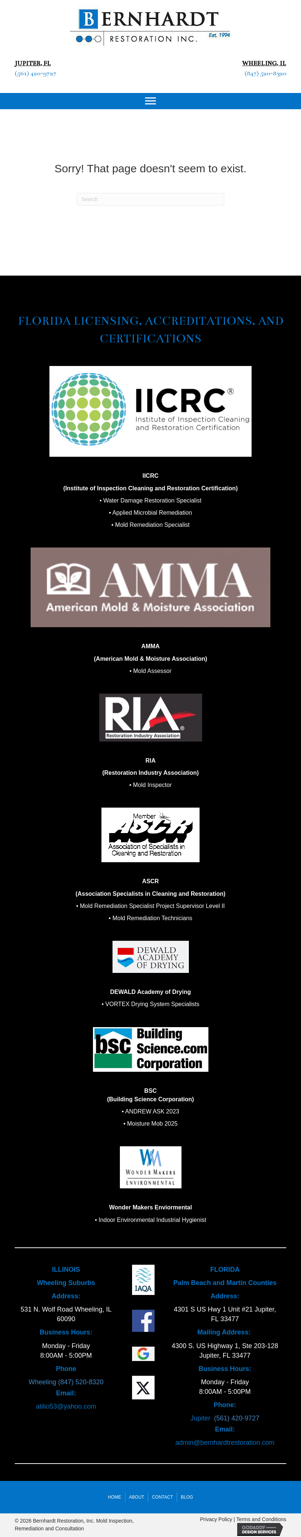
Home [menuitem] (114, 1497)
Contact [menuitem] (162, 1497)
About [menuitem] (136, 1497)
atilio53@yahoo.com (66, 1406)
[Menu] (150, 101)
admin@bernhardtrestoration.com (225, 1442)
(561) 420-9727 (35, 73)
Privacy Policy (216, 1519)
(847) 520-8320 (265, 73)
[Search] (150, 199)
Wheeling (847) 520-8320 (66, 1382)
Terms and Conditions (261, 1519)
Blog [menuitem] (187, 1497)
